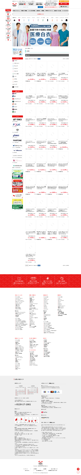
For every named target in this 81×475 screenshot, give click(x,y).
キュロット (60, 303)
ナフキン (31, 361)
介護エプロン (17, 304)
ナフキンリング (32, 362)
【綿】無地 (31, 353)
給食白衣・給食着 (32, 341)
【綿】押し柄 (31, 354)
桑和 (30, 325)
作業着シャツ (31, 300)
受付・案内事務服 (61, 313)
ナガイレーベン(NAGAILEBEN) (17, 146)
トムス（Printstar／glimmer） (20, 320)
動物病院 (14, 109)
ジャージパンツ (17, 299)
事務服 (43, 10)
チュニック (15, 66)
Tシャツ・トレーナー (18, 302)
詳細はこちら (51, 383)
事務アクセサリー (61, 308)
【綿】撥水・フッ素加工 (33, 356)
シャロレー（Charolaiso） (19, 323)
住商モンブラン (18, 368)
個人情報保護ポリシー (40, 470)
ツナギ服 (31, 304)
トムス (16, 369)
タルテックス (31, 323)
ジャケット (15, 68)
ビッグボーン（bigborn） (33, 317)
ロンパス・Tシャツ (32, 346)
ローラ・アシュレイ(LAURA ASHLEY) (17, 156)
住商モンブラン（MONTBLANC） (20, 325)
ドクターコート (15, 63)
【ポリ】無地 (31, 357)
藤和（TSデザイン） (32, 313)
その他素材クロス (32, 360)
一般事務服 (60, 311)
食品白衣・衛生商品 (18, 353)
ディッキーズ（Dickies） (19, 327)
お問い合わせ (45, 350)
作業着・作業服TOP (32, 295)
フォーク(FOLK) (17, 125)
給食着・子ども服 (57, 10)
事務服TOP (59, 295)
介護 (14, 112)
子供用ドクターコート (33, 345)
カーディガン (15, 87)
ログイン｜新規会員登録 (64, 1)
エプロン (14, 79)
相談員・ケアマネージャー (19, 313)
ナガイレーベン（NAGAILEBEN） (49, 328)
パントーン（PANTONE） (47, 327)
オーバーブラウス (61, 300)
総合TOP (44, 338)
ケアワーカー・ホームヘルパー (20, 312)
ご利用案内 (35, 468)
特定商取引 (45, 344)
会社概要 (45, 341)
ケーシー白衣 (15, 74)
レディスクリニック (16, 99)
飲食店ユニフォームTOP (19, 338)
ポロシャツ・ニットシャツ (19, 301)
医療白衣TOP (45, 295)
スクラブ (14, 60)
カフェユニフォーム (18, 356)
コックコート (17, 341)
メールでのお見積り (46, 352)
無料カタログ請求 (46, 356)
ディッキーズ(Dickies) (17, 130)
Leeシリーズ (17, 366)
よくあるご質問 (46, 343)
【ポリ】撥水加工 (32, 359)
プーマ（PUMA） (32, 327)
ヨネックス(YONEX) (17, 120)
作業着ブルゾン (32, 299)
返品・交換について (54, 468)
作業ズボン (31, 301)
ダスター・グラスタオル (33, 365)
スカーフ (30, 343)
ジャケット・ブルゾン (19, 298)
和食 (16, 358)
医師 (14, 96)
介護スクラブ (17, 305)
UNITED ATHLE (32, 324)
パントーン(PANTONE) (17, 141)
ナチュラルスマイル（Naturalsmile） (21, 324)
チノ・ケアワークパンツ (19, 300)
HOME (26, 48)
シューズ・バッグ (18, 309)
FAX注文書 (45, 351)
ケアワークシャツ (18, 303)
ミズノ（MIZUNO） (46, 329)
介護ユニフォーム (16, 10)
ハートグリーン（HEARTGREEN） (21, 321)
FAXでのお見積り (46, 353)
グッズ (30, 306)
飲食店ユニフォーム (49, 10)
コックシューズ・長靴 (19, 351)
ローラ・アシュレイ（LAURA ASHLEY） (50, 330)
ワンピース (15, 71)
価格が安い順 (31, 58)
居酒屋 (16, 360)
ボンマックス (17, 365)
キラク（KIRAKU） (18, 319)
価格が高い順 (35, 58)
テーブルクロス (65, 10)
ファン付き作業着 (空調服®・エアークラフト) (33, 308)
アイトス (30, 316)
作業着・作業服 (24, 10)
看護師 (14, 93)
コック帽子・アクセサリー (19, 350)
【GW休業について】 (40, 14)
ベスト (59, 298)
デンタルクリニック (16, 101)
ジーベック (31, 315)
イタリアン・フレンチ (19, 357)
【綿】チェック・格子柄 (33, 355)
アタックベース (32, 321)
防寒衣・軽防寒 (18, 308)
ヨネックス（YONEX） (19, 329)
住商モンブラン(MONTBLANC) (17, 166)
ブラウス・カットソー (61, 305)
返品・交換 (45, 354)
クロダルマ (31, 320)
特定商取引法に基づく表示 (52, 470)
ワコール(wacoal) (17, 161)
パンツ (14, 76)
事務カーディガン (61, 306)
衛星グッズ (17, 352)
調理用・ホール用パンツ (19, 348)
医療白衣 (38, 10)
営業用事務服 (60, 315)
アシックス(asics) (17, 136)
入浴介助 (16, 316)
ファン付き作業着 (31, 10)
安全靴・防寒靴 (32, 305)
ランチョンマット (32, 364)
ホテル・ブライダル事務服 (62, 314)
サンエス (31, 319)
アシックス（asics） (18, 328)
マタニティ (15, 81)
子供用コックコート (32, 342)
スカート (59, 301)
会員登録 (45, 346)
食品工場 (16, 361)
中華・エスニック (18, 359)
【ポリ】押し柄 (32, 358)
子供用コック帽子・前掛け (33, 344)
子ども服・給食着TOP (32, 338)
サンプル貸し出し (46, 355)
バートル (31, 312)
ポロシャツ (31, 302)
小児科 (14, 104)
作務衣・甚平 (17, 343)
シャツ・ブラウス (18, 345)
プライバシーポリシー (47, 342)
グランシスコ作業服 (32, 326)
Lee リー (30, 318)
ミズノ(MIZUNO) (17, 151)
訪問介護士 (17, 315)
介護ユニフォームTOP (18, 295)
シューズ (14, 84)
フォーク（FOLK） (18, 326)
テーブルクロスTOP (32, 350)
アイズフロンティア (32, 314)
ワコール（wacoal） (47, 331)
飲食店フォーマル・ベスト (19, 347)
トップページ (25, 468)
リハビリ (14, 107)
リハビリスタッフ (18, 314)
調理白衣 (16, 342)
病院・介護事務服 (61, 312)
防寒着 (30, 298)
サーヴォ (16, 367)
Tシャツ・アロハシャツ (19, 346)
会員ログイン (45, 345)
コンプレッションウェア (33, 303)
